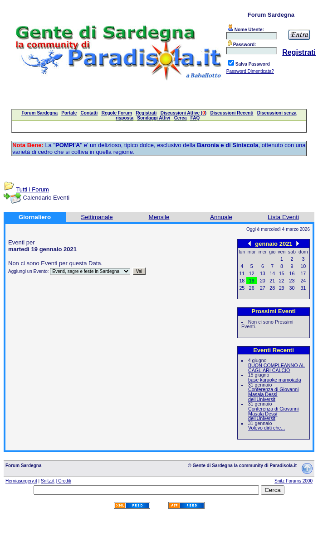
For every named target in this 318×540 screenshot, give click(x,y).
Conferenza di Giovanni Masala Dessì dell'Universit (273, 394)
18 (242, 280)
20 (262, 280)
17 (303, 273)
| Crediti (63, 480)
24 (303, 280)
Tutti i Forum (32, 189)
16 (292, 273)
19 (251, 280)
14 (272, 273)
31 (303, 288)
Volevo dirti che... (266, 427)
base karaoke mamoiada (274, 379)
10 (303, 266)
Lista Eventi (283, 217)
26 (251, 288)
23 (292, 280)
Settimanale (97, 217)
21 (272, 280)
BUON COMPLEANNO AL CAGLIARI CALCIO (276, 368)
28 (272, 288)
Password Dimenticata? (250, 71)
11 (242, 273)
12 (251, 273)
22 (281, 280)
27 (262, 288)
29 (281, 288)
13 (262, 273)
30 (292, 288)
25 (242, 288)
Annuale (221, 217)
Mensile (159, 217)
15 (281, 273)
